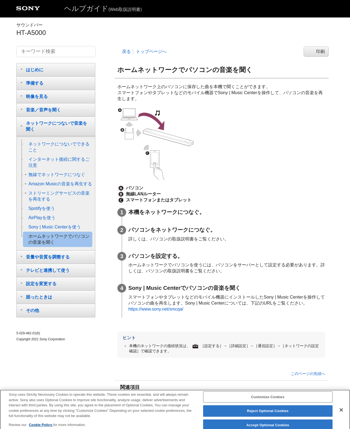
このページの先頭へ (308, 373)
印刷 (320, 51)
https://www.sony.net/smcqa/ (155, 309)
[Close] (341, 413)
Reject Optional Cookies (268, 414)
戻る (126, 51)
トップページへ (151, 51)
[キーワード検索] (56, 51)
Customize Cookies (267, 400)
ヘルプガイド (103, 8)
